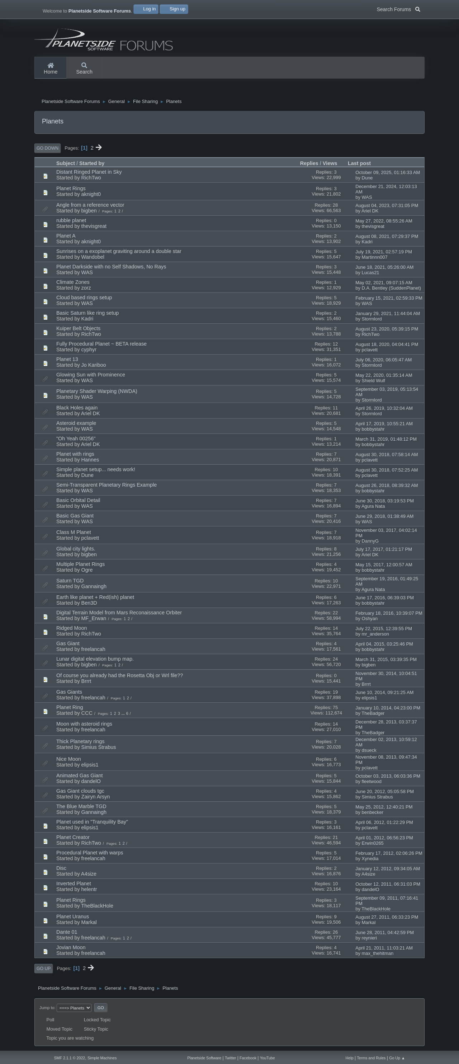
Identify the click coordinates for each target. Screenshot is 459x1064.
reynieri (369, 939)
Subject (65, 164)
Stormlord (372, 320)
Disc (61, 869)
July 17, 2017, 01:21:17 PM (383, 550)
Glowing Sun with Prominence (90, 376)
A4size (88, 875)
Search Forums (398, 8)
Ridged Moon (71, 629)
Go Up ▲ (397, 1058)
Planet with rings (75, 455)
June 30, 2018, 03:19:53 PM (384, 502)
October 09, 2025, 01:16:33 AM (387, 173)
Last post (362, 164)
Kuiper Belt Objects (78, 329)
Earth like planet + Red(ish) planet (95, 598)
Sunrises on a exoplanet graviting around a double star (118, 252)
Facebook (248, 1058)
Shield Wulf (373, 381)
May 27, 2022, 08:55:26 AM (383, 222)
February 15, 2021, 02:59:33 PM (388, 299)
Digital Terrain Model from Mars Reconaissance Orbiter (119, 614)
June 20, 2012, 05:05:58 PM (384, 792)
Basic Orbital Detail (78, 501)
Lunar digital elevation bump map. (95, 660)
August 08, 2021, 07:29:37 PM (386, 237)
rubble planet (71, 221)
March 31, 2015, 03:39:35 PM (386, 660)
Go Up (44, 969)
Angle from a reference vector (90, 206)
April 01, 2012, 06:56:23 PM (384, 839)
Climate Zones (73, 283)
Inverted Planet (73, 884)
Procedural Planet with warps (89, 854)
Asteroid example (76, 424)
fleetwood (372, 782)
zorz (86, 289)
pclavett (370, 350)
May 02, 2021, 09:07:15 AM (383, 283)
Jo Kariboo (93, 366)
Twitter (230, 1058)
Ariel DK (370, 212)
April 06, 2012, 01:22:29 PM (384, 823)
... (124, 714)
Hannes (90, 461)
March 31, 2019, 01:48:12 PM (386, 440)
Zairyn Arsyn (95, 798)
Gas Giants (69, 693)
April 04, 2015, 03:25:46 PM (384, 645)
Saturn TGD (70, 582)
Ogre (87, 571)
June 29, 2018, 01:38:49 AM (384, 517)
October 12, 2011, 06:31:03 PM (387, 885)
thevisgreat (94, 227)
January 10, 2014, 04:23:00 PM (387, 709)
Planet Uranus (72, 917)
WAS (367, 198)
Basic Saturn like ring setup (87, 314)
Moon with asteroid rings (84, 725)
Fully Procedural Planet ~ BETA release (101, 345)
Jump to (46, 1008)
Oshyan (370, 619)
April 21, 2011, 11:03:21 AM (384, 949)
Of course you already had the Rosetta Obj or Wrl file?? (119, 676)
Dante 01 (66, 933)
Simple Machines (102, 1058)
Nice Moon (68, 760)
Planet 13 (67, 360)
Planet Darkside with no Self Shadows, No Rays (111, 268)
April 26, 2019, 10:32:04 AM (384, 409)
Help (350, 1058)
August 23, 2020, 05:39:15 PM (386, 330)
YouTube (267, 1058)
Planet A (66, 237)
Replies (309, 164)
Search (84, 69)
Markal (89, 923)
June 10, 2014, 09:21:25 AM (384, 693)
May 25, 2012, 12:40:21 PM (383, 808)
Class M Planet (73, 533)
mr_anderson (375, 635)
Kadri (367, 242)
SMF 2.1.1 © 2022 (69, 1058)
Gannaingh (94, 587)
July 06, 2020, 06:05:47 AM (383, 361)
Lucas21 (370, 273)
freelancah (93, 650)
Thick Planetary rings (80, 742)
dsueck (369, 751)
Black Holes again (77, 409)
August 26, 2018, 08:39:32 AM (386, 486)
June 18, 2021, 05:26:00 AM (384, 268)
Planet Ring (69, 708)
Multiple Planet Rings (80, 565)
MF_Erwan (94, 619)
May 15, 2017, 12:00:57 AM (383, 565)
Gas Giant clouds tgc (80, 792)
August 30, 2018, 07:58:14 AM (386, 455)
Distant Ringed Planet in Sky (89, 173)
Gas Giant (68, 644)
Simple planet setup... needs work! (95, 470)
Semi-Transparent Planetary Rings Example (106, 486)
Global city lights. (75, 550)
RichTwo (91, 179)
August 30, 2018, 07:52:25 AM (386, 471)
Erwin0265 (373, 844)
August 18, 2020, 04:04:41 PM (386, 345)
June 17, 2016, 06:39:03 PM (384, 598)
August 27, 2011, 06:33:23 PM (386, 918)
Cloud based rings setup (84, 298)
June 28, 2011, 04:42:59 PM (384, 933)
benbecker (373, 813)
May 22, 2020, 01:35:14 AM (383, 376)
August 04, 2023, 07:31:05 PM (386, 206)
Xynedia (370, 859)
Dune (367, 179)
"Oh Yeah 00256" (75, 439)
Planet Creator (73, 838)
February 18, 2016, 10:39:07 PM (388, 614)
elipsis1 (369, 699)
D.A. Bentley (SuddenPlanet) (391, 289)
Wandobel (92, 258)
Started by (91, 164)
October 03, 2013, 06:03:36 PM (387, 777)
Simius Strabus (98, 748)
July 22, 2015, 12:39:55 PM (383, 629)
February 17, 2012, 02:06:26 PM (388, 854)
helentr (89, 890)
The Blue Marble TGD (81, 807)
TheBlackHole (97, 907)
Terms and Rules (371, 1058)
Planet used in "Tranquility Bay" (92, 823)
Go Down (47, 149)
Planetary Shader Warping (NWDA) (96, 392)
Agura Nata (373, 507)
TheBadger (372, 714)
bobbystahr (373, 430)
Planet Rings (71, 189)
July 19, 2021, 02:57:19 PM (383, 253)
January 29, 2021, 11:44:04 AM (387, 314)
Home (50, 69)
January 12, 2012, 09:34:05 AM (387, 869)
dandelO (91, 782)
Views (330, 164)
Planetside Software (204, 1058)
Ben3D (89, 604)
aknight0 (91, 195)
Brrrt (86, 682)
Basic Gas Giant (75, 517)
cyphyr (88, 350)
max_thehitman (378, 954)
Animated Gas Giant (79, 776)
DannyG (370, 542)
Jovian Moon (71, 948)
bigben (89, 212)
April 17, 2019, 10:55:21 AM (384, 424)
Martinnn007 (375, 258)
